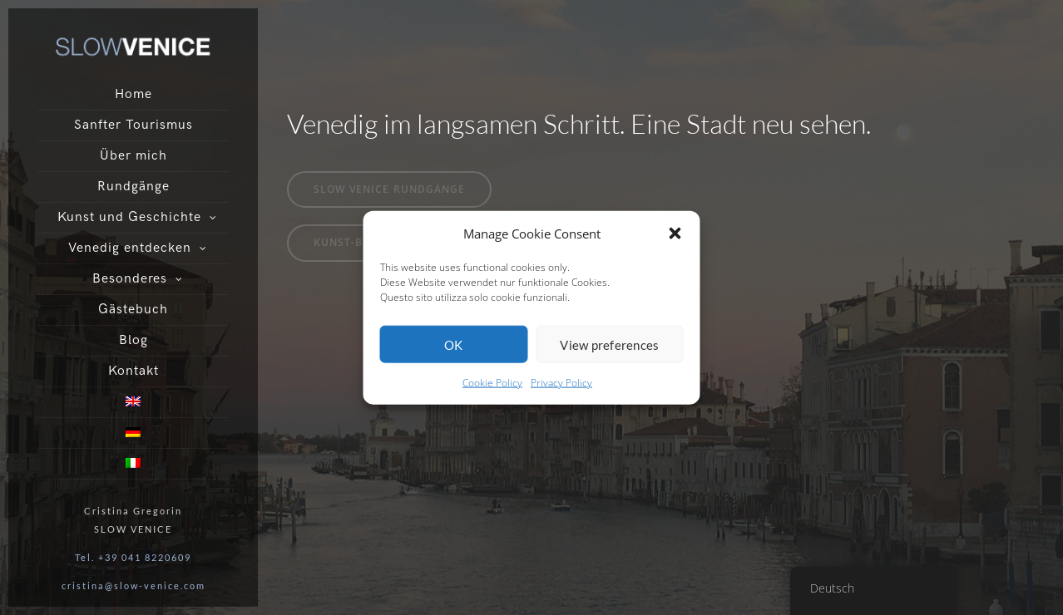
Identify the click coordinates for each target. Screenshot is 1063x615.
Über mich (133, 156)
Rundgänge (133, 186)
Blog (133, 340)
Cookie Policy (492, 383)
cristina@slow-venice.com (133, 585)
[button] (675, 233)
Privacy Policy (561, 383)
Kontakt (133, 371)
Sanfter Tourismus (133, 125)
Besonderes (129, 279)
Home (133, 94)
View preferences (609, 344)
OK (453, 344)
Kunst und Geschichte (129, 217)
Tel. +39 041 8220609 (133, 557)
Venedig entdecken (129, 248)
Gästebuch (133, 309)
